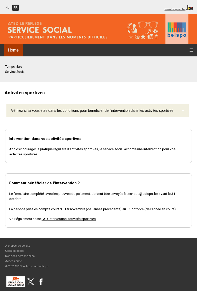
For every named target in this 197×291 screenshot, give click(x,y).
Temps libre (13, 66)
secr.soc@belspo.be (142, 194)
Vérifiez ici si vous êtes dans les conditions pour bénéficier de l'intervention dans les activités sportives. (92, 110)
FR (16, 7)
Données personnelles (20, 256)
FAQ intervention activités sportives (69, 219)
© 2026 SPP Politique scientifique (27, 266)
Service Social (15, 72)
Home (13, 50)
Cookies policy (14, 251)
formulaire (21, 194)
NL (7, 7)
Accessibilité (13, 261)
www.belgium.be (174, 9)
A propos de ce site (17, 245)
